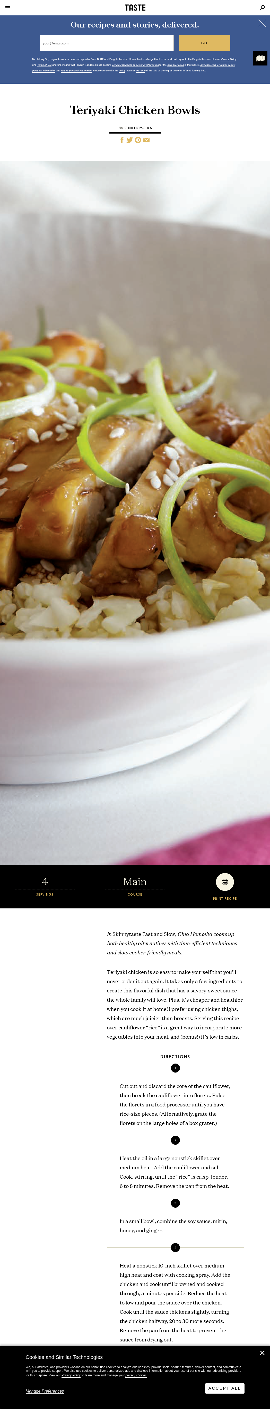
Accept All (224, 1388)
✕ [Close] (262, 1353)
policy (122, 70)
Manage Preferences (45, 1391)
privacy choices (135, 1375)
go (204, 43)
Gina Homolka (138, 128)
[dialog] (135, 1377)
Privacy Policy (71, 1375)
